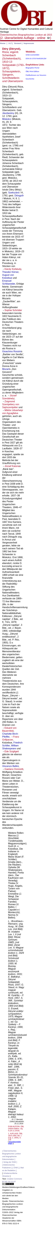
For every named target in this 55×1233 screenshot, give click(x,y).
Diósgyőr (19, 195)
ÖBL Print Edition (32, 71)
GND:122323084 (32, 55)
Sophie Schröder (13, 310)
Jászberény (8, 113)
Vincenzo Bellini (10, 766)
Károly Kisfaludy (13, 269)
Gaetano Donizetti (14, 769)
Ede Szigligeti (12, 751)
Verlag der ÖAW (9, 1162)
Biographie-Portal (32, 68)
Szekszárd (13, 192)
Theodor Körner (10, 272)
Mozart (5, 369)
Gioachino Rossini (11, 351)
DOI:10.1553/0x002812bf (36, 58)
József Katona (12, 466)
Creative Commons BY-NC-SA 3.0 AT (12, 1181)
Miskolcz (6, 119)
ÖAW (16, 1168)
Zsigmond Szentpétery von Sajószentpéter (10, 404)
